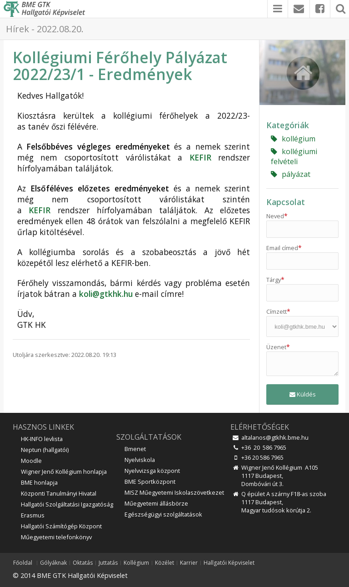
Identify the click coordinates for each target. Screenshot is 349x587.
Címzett (278, 311)
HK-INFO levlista (42, 439)
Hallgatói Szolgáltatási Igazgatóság (67, 504)
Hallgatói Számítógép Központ (61, 526)
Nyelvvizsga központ (152, 471)
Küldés (302, 394)
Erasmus (33, 515)
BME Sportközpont (150, 481)
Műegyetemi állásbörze (156, 503)
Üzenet (278, 347)
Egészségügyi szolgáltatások (163, 514)
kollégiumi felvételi (294, 156)
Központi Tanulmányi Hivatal (58, 493)
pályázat (290, 174)
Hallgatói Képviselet (229, 563)
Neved (277, 216)
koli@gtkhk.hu (106, 293)
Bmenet (135, 449)
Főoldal (22, 563)
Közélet (164, 563)
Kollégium (136, 563)
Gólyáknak (53, 563)
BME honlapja (39, 482)
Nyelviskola (140, 460)
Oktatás (83, 563)
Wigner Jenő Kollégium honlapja (64, 471)
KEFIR (200, 157)
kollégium (293, 139)
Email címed (284, 248)
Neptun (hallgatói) (45, 450)
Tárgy (275, 280)
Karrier (189, 563)
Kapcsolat (285, 201)
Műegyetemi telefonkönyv (56, 537)
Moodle (31, 461)
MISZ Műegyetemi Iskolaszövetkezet (174, 492)
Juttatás (108, 563)
